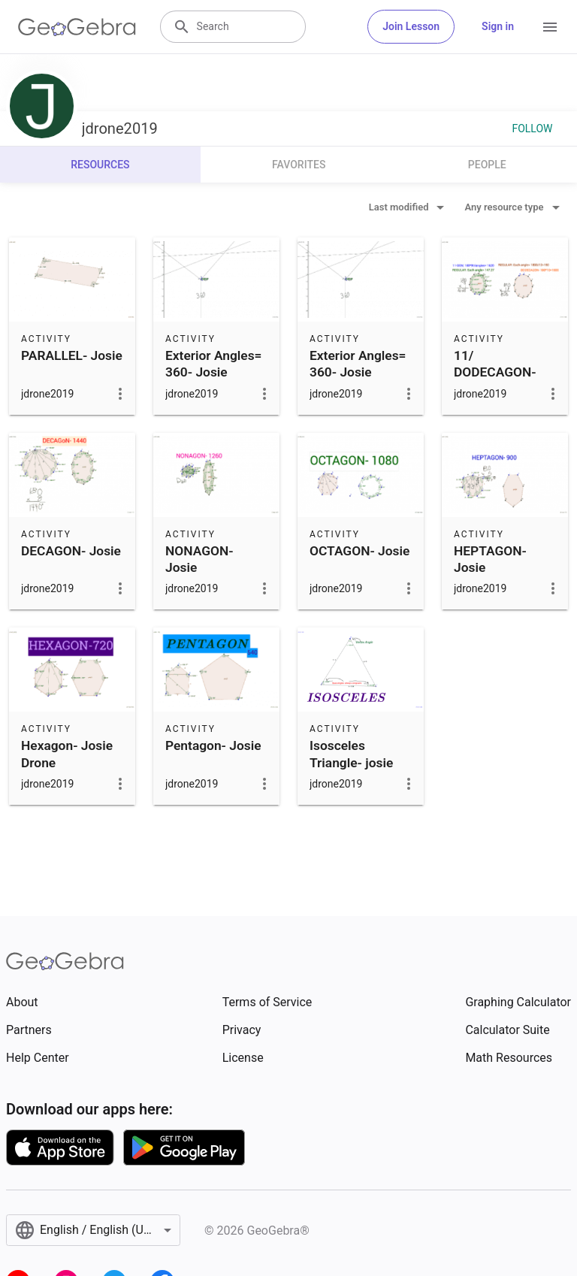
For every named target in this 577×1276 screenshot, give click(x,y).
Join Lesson (411, 26)
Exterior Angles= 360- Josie (213, 363)
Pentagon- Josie (213, 745)
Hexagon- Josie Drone (67, 754)
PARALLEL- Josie (71, 355)
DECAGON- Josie (71, 550)
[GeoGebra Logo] (77, 27)
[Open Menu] (550, 27)
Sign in (498, 26)
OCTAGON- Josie (359, 550)
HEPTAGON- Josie (490, 559)
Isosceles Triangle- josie (351, 754)
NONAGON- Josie (199, 559)
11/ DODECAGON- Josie (495, 372)
